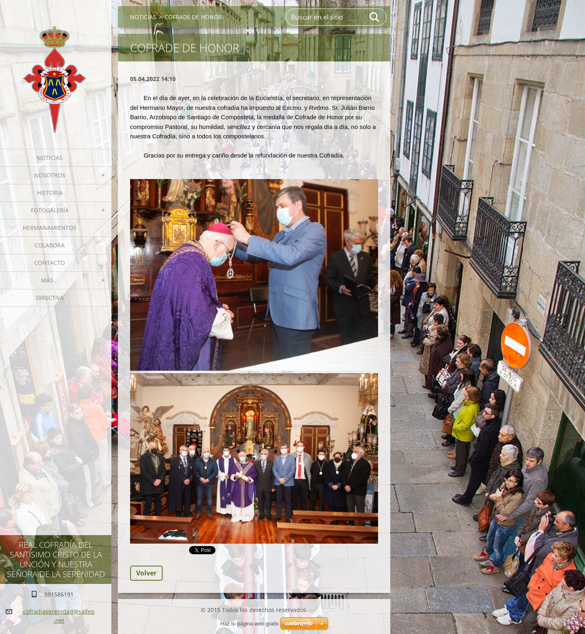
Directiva (50, 298)
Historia (50, 193)
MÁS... (49, 280)
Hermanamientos (49, 228)
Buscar (375, 17)
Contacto (49, 263)
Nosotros (49, 175)
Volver (146, 572)
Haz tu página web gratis (249, 624)
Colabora (50, 245)
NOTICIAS (50, 158)
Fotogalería (50, 210)
